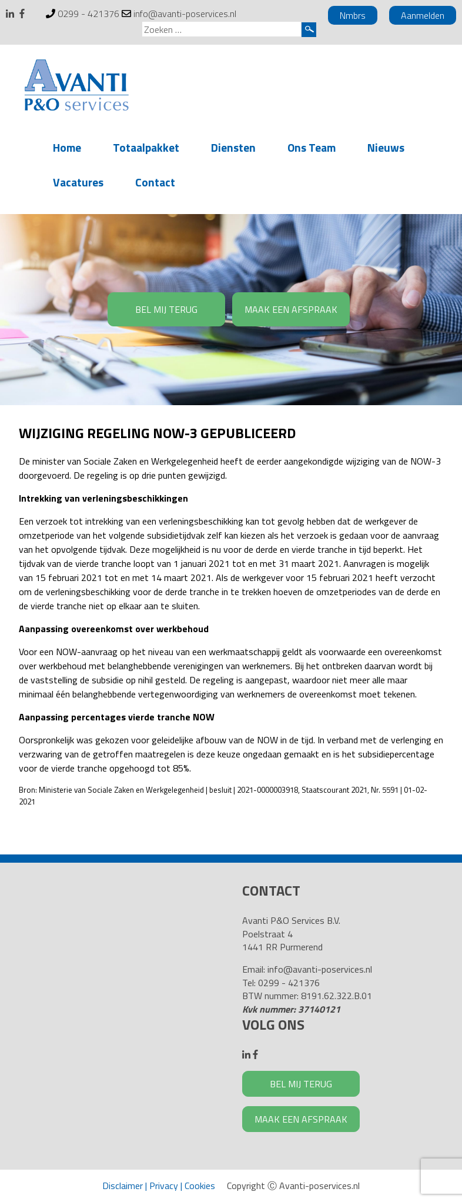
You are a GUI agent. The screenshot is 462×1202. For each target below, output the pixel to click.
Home (67, 147)
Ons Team (311, 147)
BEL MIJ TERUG (166, 309)
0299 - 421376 (88, 13)
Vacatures (78, 182)
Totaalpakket (146, 147)
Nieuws (385, 147)
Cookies (200, 1185)
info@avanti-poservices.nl (184, 13)
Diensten (233, 147)
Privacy (163, 1185)
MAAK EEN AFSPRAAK (291, 309)
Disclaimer (122, 1185)
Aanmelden (422, 15)
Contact (155, 182)
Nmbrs (353, 15)
